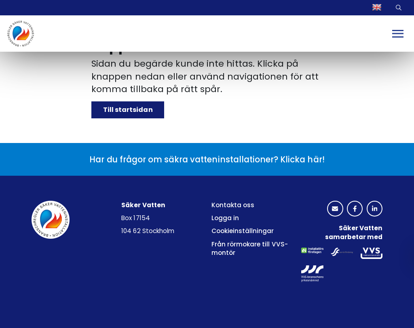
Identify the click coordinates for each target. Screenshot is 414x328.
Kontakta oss (232, 205)
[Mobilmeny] (398, 33)
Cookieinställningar (242, 231)
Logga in (225, 218)
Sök (399, 7)
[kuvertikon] (335, 209)
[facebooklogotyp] (355, 209)
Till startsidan (127, 109)
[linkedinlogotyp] (374, 209)
